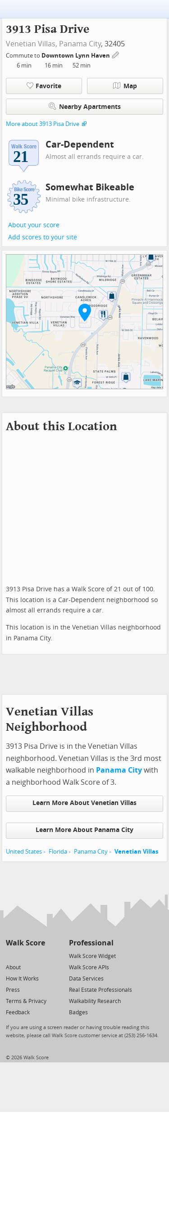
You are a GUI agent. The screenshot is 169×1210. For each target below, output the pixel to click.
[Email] (39, 955)
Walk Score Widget (92, 956)
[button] (84, 312)
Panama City (80, 44)
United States (24, 851)
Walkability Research (95, 1001)
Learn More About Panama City (84, 830)
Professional (91, 943)
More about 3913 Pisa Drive (42, 124)
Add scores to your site (42, 237)
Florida (58, 851)
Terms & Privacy (26, 1001)
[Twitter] (11, 955)
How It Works (22, 979)
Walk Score (25, 943)
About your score (33, 225)
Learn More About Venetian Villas (84, 803)
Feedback (18, 1012)
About (13, 967)
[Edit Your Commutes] (115, 54)
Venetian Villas (136, 851)
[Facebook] (25, 955)
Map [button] (125, 86)
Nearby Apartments (85, 106)
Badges (78, 1012)
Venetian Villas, (31, 44)
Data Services (86, 979)
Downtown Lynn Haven (76, 55)
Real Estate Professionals (100, 990)
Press (13, 990)
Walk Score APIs (89, 967)
